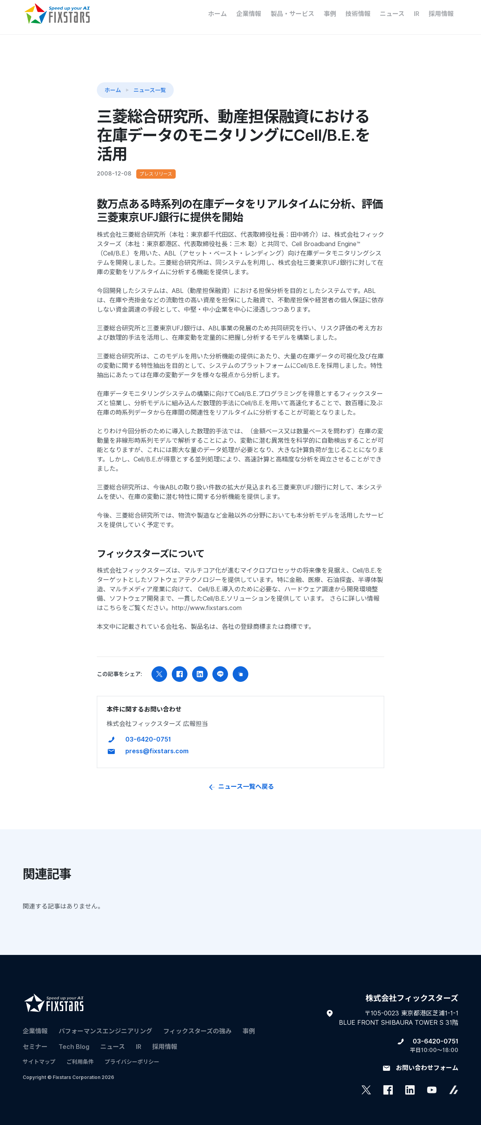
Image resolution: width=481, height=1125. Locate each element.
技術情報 (358, 14)
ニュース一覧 (150, 79)
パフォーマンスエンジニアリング (105, 1021)
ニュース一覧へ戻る (240, 776)
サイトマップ (39, 1052)
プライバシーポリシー (132, 1052)
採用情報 (441, 14)
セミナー (35, 1036)
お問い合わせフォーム (427, 1057)
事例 (330, 14)
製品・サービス (292, 14)
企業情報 (248, 14)
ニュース (392, 14)
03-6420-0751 (148, 729)
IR (416, 14)
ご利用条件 (80, 1052)
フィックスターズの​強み (197, 1021)
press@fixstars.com (157, 741)
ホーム (217, 14)
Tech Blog (74, 1036)
